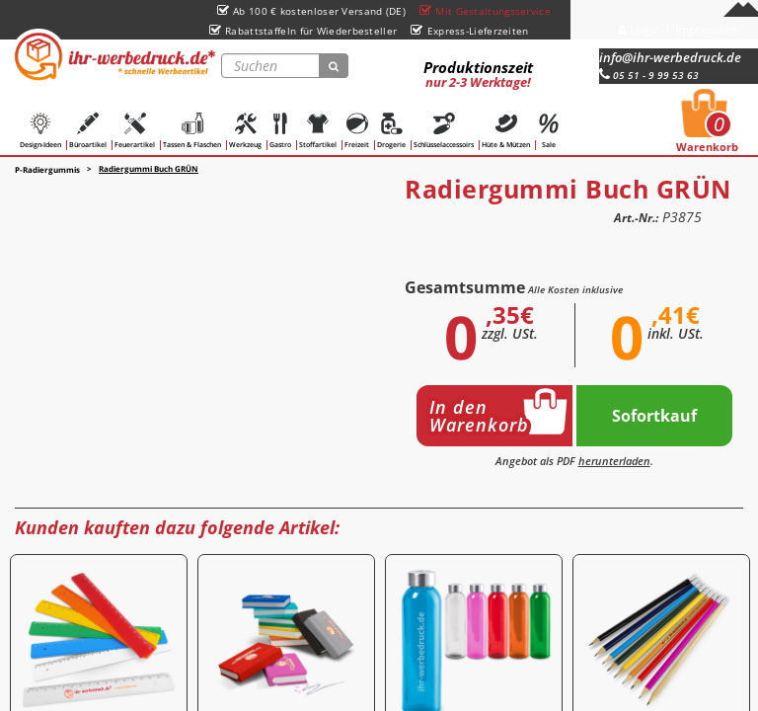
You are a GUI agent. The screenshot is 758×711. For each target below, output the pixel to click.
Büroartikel (88, 131)
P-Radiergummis (47, 169)
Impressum (706, 29)
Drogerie (391, 131)
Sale (549, 131)
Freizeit (356, 131)
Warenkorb (707, 126)
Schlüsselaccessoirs (444, 131)
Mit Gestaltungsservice (485, 11)
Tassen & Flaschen (192, 131)
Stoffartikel (318, 131)
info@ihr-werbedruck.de (670, 57)
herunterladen (614, 460)
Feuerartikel (134, 131)
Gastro (280, 131)
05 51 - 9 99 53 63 (649, 75)
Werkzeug (245, 131)
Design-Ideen (40, 131)
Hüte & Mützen (506, 131)
